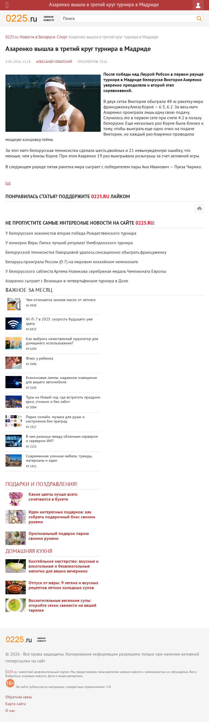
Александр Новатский (54, 62)
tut (8, 183)
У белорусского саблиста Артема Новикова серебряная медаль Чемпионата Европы (85, 271)
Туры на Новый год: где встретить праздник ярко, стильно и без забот (63, 399)
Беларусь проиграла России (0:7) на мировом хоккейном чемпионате (71, 262)
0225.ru (11, 672)
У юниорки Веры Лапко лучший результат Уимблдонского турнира (69, 243)
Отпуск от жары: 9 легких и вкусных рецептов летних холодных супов (63, 585)
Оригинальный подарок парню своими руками (59, 536)
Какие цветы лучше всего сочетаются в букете (53, 497)
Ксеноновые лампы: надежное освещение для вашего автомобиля (61, 380)
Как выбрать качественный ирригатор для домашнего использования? (62, 341)
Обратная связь (18, 697)
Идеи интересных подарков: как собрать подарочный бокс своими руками (62, 517)
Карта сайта (15, 704)
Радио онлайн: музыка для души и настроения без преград (55, 419)
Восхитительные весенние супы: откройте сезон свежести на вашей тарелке (62, 605)
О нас (10, 711)
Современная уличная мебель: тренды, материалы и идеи (59, 458)
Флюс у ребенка (39, 358)
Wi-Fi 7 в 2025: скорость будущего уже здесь (59, 321)
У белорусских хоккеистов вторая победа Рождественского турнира (70, 233)
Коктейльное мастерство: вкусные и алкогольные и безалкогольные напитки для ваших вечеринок (64, 566)
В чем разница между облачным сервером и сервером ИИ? (62, 439)
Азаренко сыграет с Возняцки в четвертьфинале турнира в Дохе (66, 281)
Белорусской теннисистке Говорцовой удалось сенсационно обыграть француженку (85, 252)
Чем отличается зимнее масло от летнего (61, 300)
